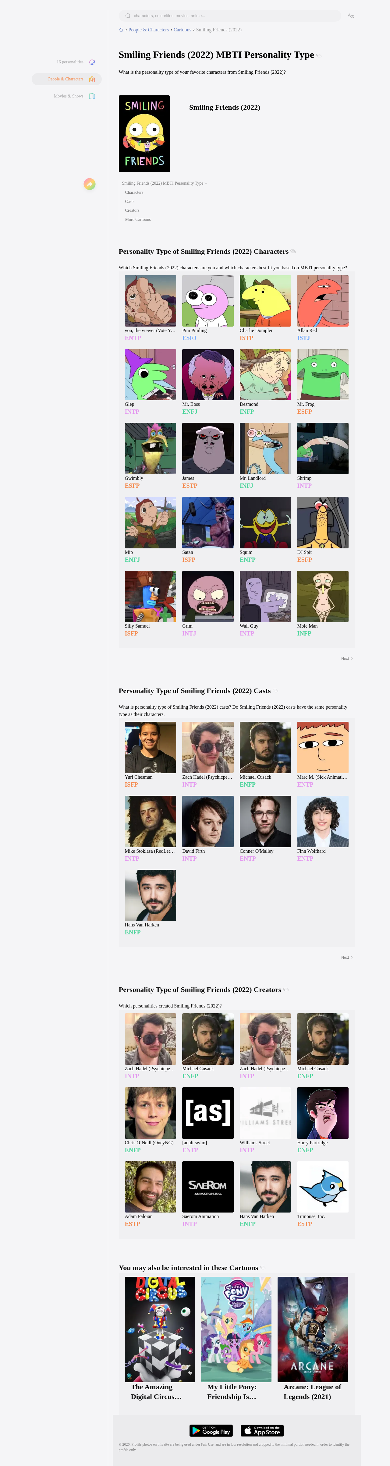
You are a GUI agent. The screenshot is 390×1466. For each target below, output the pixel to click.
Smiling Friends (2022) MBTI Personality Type (163, 183)
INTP (132, 411)
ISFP (188, 559)
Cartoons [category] (182, 29)
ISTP (246, 338)
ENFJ (189, 411)
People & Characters (65, 79)
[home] (121, 30)
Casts (129, 201)
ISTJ (303, 338)
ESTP (189, 485)
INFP (247, 411)
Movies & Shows (68, 96)
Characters (134, 192)
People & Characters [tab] (149, 29)
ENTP (133, 338)
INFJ (246, 485)
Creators (132, 210)
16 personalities (70, 62)
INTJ (189, 633)
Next (347, 658)
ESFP (304, 411)
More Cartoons (138, 219)
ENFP (248, 559)
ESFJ (189, 338)
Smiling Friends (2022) (219, 29)
